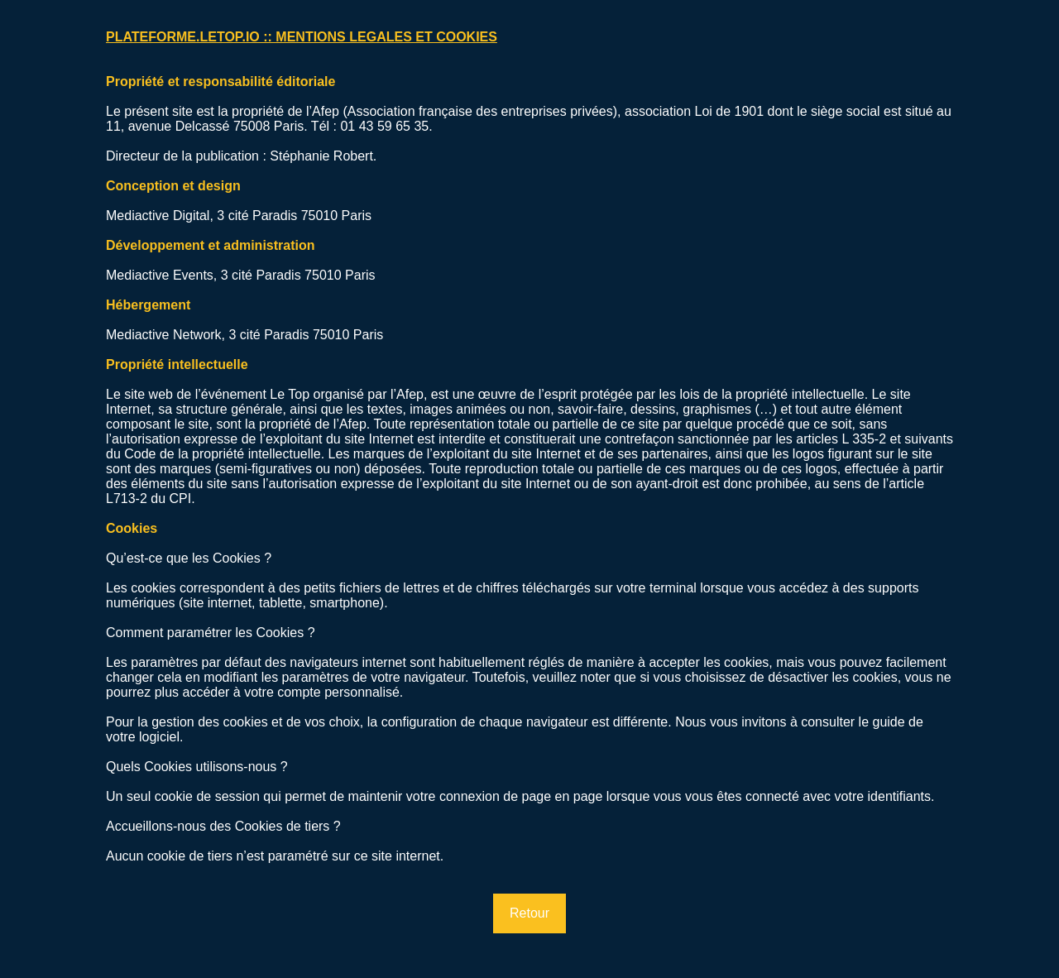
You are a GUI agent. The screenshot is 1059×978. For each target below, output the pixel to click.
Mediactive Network (164, 335)
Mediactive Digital (157, 216)
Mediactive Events (159, 275)
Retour (529, 913)
